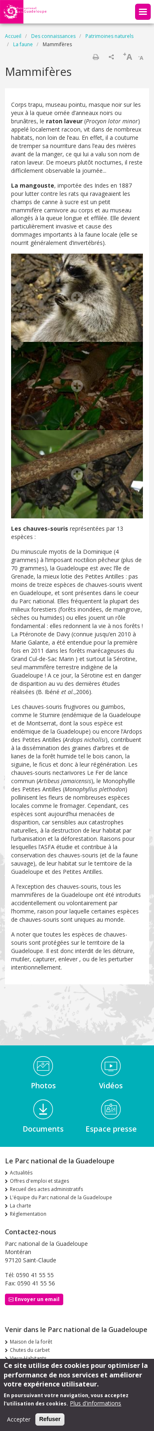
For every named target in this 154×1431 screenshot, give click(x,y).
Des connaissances (53, 36)
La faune (23, 44)
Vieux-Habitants (28, 1358)
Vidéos (111, 1085)
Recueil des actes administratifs (46, 1189)
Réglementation (28, 1213)
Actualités (21, 1172)
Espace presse (111, 1129)
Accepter (18, 1424)
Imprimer (96, 57)
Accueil (13, 36)
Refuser (49, 1424)
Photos (43, 1085)
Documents (43, 1129)
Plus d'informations (95, 1408)
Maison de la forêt (31, 1341)
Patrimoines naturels (109, 36)
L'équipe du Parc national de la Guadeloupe (61, 1197)
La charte (20, 1205)
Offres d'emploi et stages (39, 1180)
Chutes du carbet (30, 1349)
